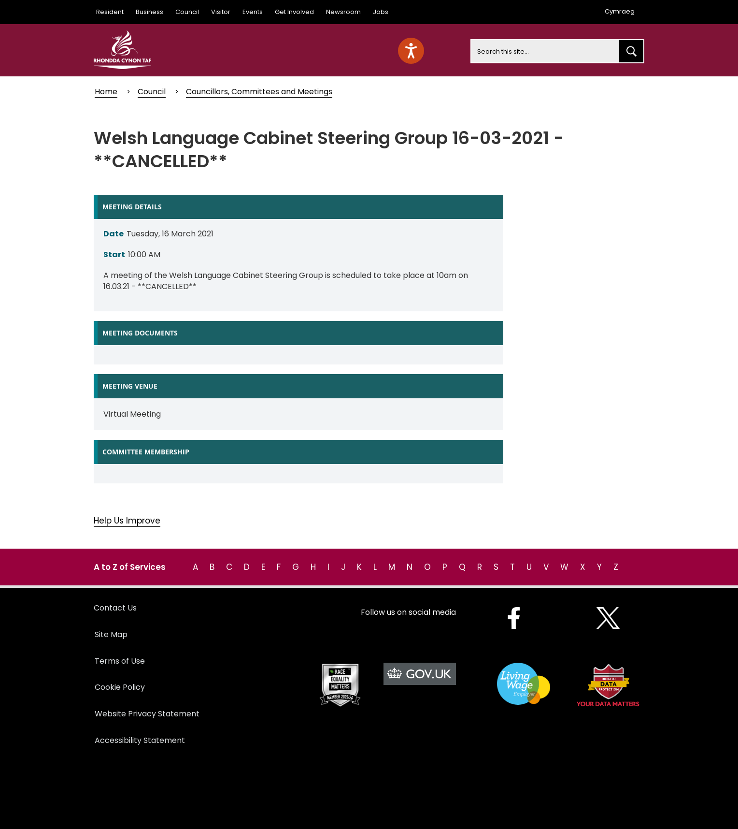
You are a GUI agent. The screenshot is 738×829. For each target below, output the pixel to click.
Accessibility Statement (140, 740)
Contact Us (115, 607)
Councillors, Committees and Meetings (259, 91)
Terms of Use (120, 661)
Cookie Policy (120, 687)
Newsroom (343, 11)
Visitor (220, 11)
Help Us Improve (127, 520)
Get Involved (294, 11)
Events (252, 11)
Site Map (111, 634)
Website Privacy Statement (147, 713)
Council (187, 11)
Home (106, 91)
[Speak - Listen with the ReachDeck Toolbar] (411, 51)
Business (149, 11)
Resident (110, 11)
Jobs (380, 11)
